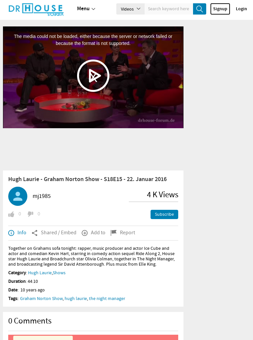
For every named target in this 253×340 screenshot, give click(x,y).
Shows (59, 273)
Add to (93, 233)
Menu (86, 9)
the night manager (107, 299)
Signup (220, 9)
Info (17, 233)
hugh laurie (76, 299)
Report (123, 233)
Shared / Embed (54, 233)
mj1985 (42, 196)
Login (241, 9)
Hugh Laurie (40, 273)
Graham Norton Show (41, 299)
